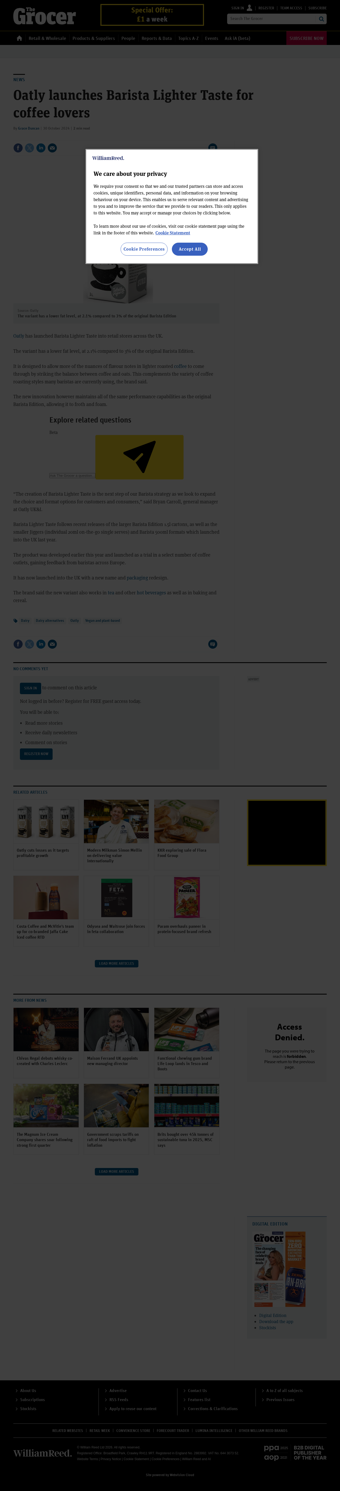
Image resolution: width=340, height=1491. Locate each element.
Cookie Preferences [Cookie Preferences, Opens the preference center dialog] (144, 249)
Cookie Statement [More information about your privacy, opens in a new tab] (172, 233)
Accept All (190, 249)
